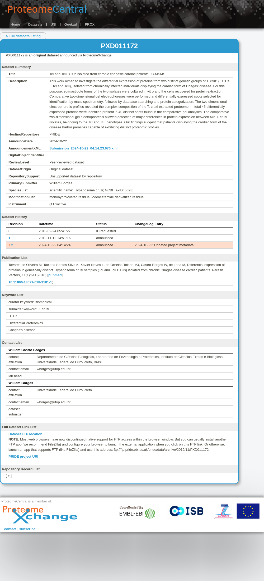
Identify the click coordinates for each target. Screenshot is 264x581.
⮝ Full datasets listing (23, 36)
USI (53, 24)
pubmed (55, 275)
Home (15, 24)
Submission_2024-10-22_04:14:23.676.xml (83, 148)
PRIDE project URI (23, 456)
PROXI (90, 24)
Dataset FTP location (25, 434)
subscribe (27, 529)
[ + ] (9, 476)
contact (10, 529)
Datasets (35, 24)
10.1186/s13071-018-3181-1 (30, 282)
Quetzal (70, 24)
